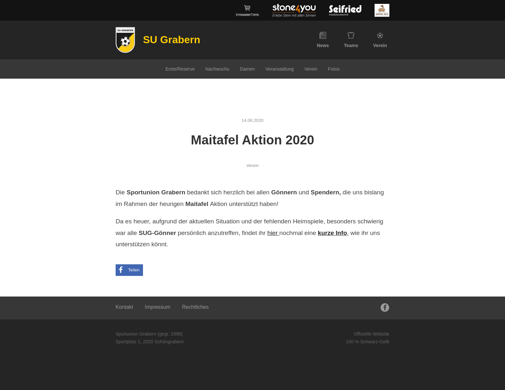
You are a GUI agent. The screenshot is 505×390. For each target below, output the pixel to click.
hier (273, 232)
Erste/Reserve (180, 69)
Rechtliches (195, 307)
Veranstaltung (279, 69)
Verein (380, 40)
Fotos (333, 69)
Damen (247, 69)
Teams (351, 40)
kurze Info (332, 232)
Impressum (157, 307)
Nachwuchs (217, 69)
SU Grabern (171, 39)
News (323, 40)
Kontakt (124, 307)
